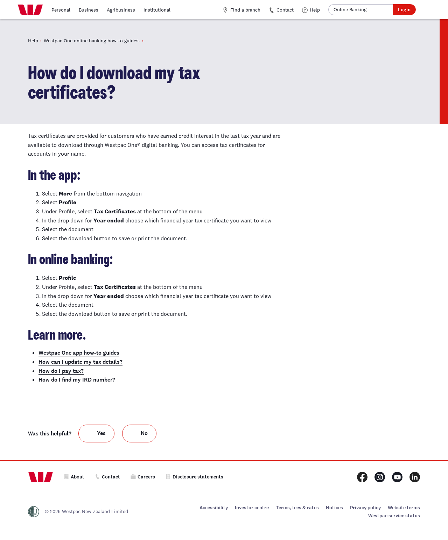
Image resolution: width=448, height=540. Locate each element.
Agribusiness (121, 10)
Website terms (404, 507)
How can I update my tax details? (80, 361)
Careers (143, 477)
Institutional (157, 10)
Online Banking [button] (350, 9)
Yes (101, 433)
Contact (281, 10)
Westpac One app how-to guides (78, 352)
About (74, 477)
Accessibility (214, 507)
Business (88, 10)
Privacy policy (365, 507)
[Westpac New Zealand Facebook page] (362, 477)
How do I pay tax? (61, 371)
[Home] (30, 10)
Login (404, 9)
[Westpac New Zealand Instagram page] (379, 477)
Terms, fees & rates (297, 507)
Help (311, 10)
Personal (60, 10)
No (144, 433)
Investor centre (252, 507)
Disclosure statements (194, 477)
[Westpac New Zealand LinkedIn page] (415, 477)
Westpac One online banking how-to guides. (92, 40)
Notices (334, 507)
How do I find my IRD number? (76, 379)
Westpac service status (394, 515)
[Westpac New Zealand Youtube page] (397, 477)
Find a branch (241, 10)
